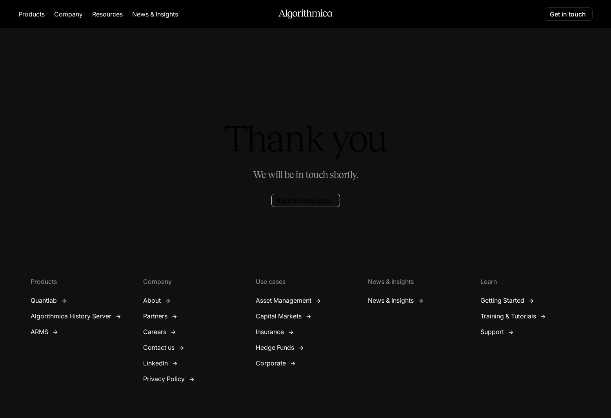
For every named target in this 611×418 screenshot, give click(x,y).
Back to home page (304, 200)
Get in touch (568, 14)
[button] (31, 14)
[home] (305, 14)
